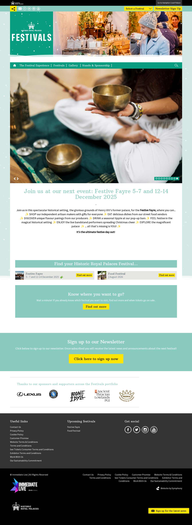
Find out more (84, 275)
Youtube (38, 8)
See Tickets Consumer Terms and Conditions (32, 449)
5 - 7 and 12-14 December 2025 (42, 277)
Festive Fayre (34, 273)
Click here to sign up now (96, 359)
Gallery (74, 65)
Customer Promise (19, 438)
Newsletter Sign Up (168, 8)
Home (15, 65)
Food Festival (116, 273)
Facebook (24, 8)
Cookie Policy (16, 434)
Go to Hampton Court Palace (169, 3)
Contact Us (15, 427)
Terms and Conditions (21, 445)
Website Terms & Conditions (24, 441)
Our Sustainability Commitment (26, 460)
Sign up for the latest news (171, 510)
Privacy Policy (17, 430)
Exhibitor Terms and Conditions (25, 453)
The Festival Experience (34, 65)
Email (20, 8)
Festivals (59, 65)
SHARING (13, 8)
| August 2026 (115, 277)
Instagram (34, 8)
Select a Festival (135, 8)
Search (176, 65)
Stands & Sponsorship (96, 65)
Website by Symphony (171, 488)
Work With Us (16, 456)
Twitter (29, 8)
